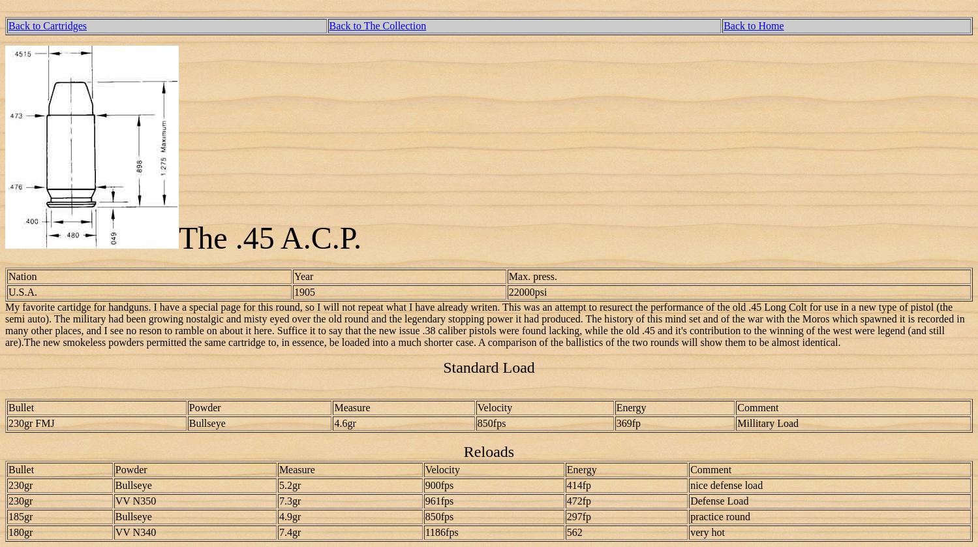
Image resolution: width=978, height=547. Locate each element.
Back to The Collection (378, 25)
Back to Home (754, 25)
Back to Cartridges (47, 25)
